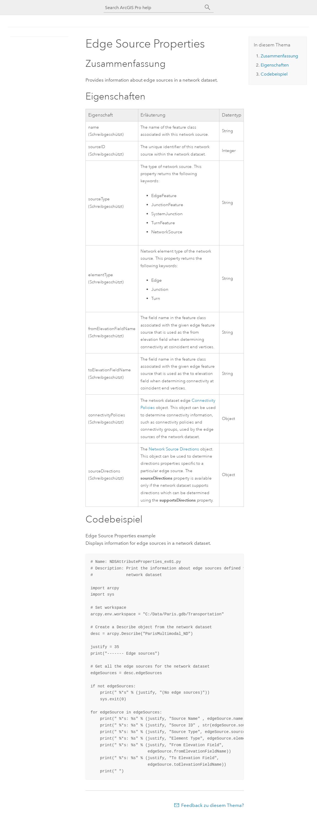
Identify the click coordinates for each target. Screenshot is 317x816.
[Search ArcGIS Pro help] (153, 7)
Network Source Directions (174, 449)
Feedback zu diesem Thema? (212, 805)
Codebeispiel (274, 74)
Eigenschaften (275, 65)
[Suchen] (207, 7)
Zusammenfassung (279, 56)
